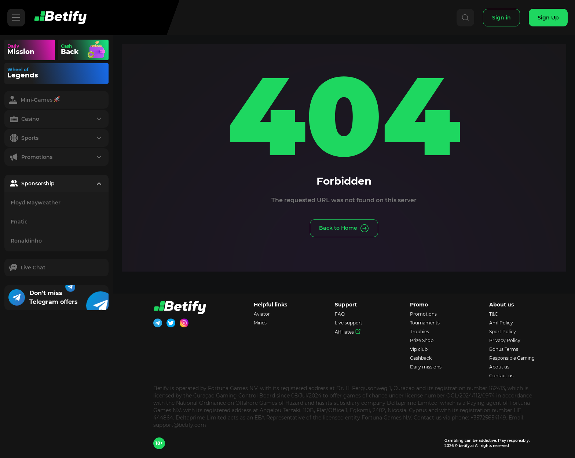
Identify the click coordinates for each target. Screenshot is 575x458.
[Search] (465, 17)
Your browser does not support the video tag (97, 50)
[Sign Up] (548, 17)
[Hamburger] (16, 17)
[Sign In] (501, 17)
